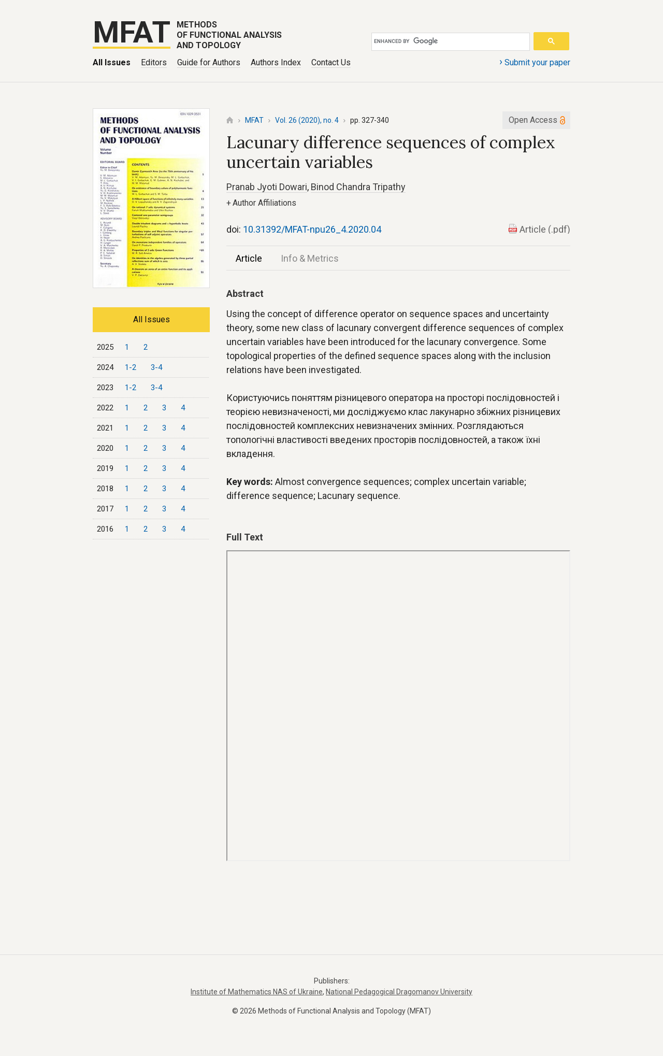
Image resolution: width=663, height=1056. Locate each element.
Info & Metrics (310, 258)
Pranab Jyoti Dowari (266, 186)
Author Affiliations (261, 203)
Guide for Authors (208, 62)
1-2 (130, 367)
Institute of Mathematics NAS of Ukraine (257, 992)
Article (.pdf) (545, 229)
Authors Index (276, 62)
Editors (154, 62)
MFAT (254, 120)
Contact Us (331, 62)
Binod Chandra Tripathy (358, 186)
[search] (449, 41)
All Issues (112, 62)
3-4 (156, 367)
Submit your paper (534, 61)
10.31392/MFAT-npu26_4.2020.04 (312, 229)
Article (249, 258)
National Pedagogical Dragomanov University (399, 992)
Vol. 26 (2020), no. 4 (307, 120)
